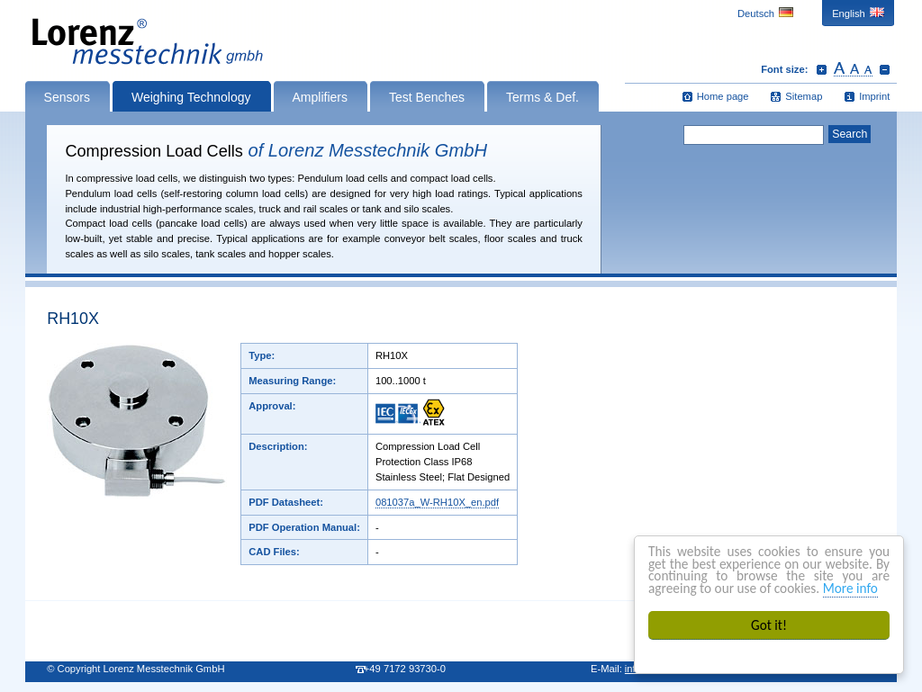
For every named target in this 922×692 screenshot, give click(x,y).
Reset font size (853, 69)
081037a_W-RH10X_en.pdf (437, 502)
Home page (723, 96)
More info (850, 588)
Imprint (874, 96)
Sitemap (803, 96)
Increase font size (822, 69)
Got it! (769, 625)
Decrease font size (885, 69)
